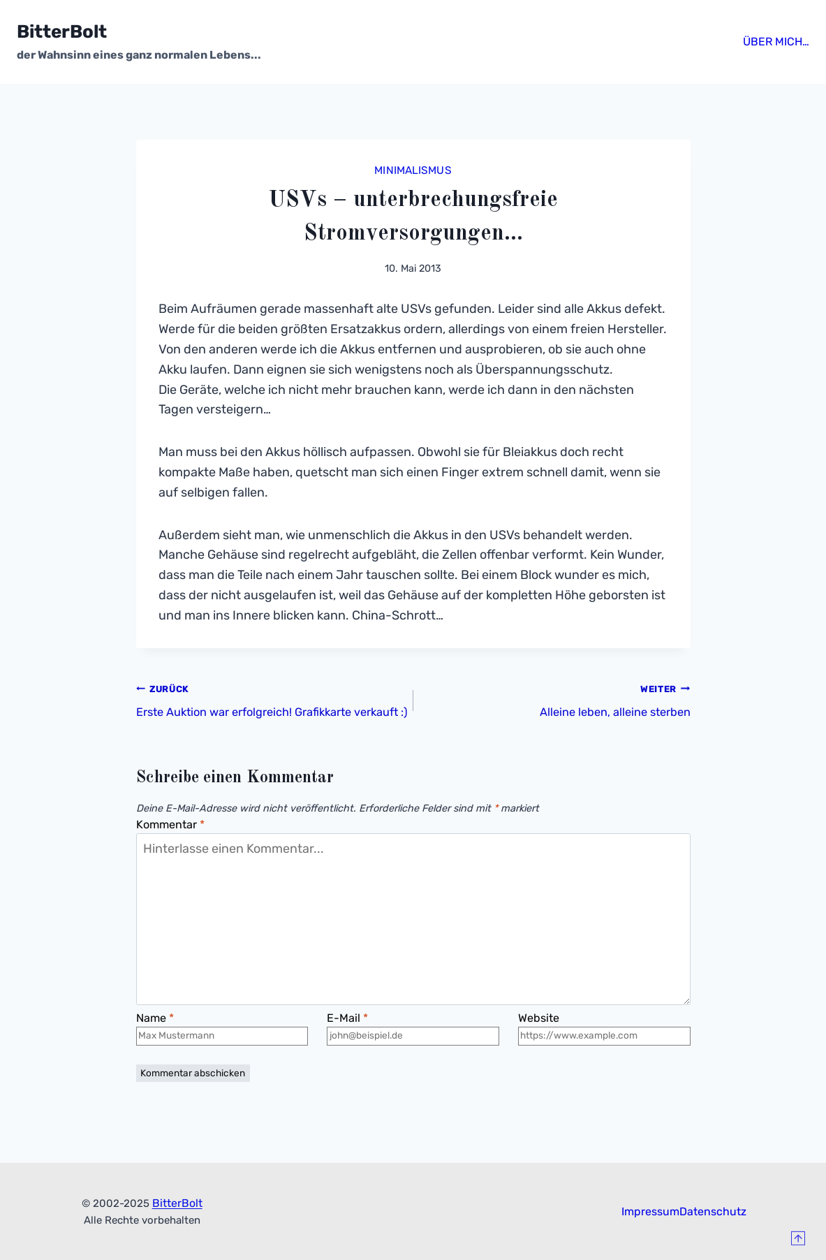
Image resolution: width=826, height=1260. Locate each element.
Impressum (646, 1245)
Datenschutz (717, 1245)
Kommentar (174, 847)
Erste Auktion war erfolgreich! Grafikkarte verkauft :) (268, 708)
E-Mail (349, 1047)
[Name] (222, 1076)
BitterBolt (177, 1237)
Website (540, 1047)
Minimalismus (413, 168)
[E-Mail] (413, 1076)
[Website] (604, 1076)
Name (157, 1047)
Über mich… (764, 42)
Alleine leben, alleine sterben (558, 698)
